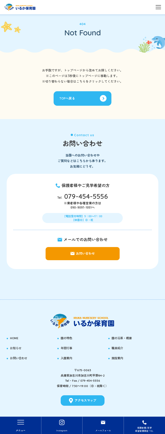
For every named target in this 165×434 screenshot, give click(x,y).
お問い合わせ (18, 358)
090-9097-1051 (81, 207)
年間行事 (66, 348)
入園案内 (66, 358)
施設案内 (117, 358)
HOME (14, 338)
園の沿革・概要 (122, 338)
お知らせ (16, 348)
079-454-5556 (86, 196)
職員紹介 (117, 348)
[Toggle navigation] (158, 6)
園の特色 (66, 338)
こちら (81, 81)
